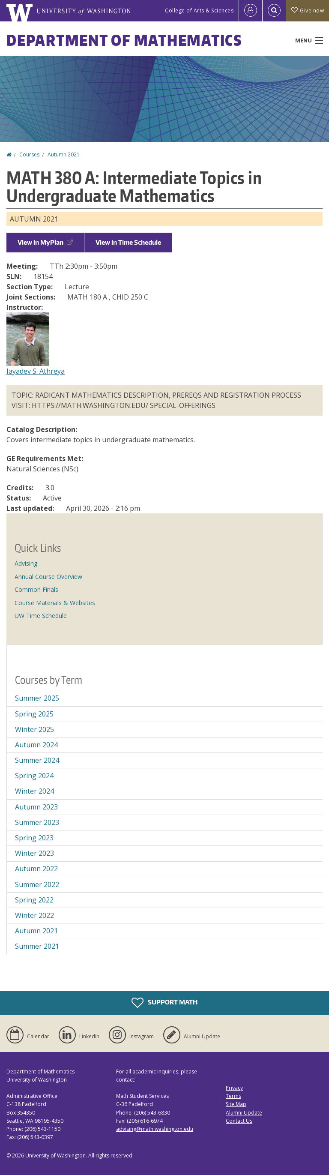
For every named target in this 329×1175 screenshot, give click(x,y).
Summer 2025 (37, 698)
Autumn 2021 (64, 154)
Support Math (164, 1003)
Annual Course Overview (48, 577)
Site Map (236, 1104)
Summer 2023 (37, 822)
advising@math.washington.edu (154, 1129)
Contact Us (239, 1120)
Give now (307, 10)
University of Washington (55, 1155)
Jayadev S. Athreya (35, 371)
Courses (29, 154)
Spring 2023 (34, 837)
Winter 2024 (34, 791)
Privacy (234, 1087)
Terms (233, 1096)
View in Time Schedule (128, 242)
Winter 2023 (34, 853)
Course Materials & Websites (55, 603)
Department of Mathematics (124, 40)
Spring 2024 (34, 775)
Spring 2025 (34, 714)
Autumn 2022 (36, 868)
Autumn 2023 (36, 807)
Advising (26, 563)
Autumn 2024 (36, 744)
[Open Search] (274, 10)
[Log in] (250, 10)
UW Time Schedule (41, 615)
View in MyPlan (45, 242)
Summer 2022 (37, 884)
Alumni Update (244, 1112)
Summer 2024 (37, 760)
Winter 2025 (34, 729)
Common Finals (36, 589)
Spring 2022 (34, 900)
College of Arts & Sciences (199, 10)
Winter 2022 (34, 915)
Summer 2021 (37, 946)
